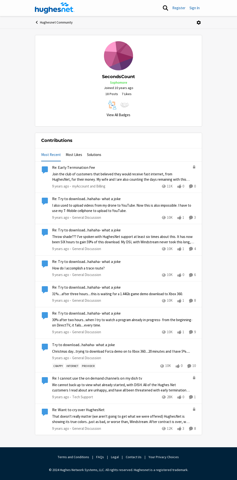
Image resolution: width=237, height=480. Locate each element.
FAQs (100, 457)
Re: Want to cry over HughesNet (78, 409)
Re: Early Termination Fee (73, 167)
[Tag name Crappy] (58, 365)
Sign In (195, 8)
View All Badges (118, 115)
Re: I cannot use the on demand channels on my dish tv (97, 378)
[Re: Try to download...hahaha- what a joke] (124, 208)
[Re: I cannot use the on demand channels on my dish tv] (121, 387)
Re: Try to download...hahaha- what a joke (86, 198)
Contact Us (134, 457)
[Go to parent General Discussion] (85, 217)
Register (178, 8)
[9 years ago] (60, 186)
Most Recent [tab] (51, 154)
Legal (115, 457)
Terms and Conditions (73, 457)
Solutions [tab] (94, 154)
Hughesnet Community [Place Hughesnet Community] (54, 22)
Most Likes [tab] (74, 154)
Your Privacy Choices (164, 457)
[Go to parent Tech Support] (81, 397)
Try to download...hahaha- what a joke (83, 344)
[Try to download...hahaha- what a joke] (124, 351)
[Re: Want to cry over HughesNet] (121, 419)
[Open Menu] (198, 22)
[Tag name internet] (72, 365)
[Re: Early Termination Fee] (121, 176)
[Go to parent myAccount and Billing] (87, 186)
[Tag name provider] (88, 365)
